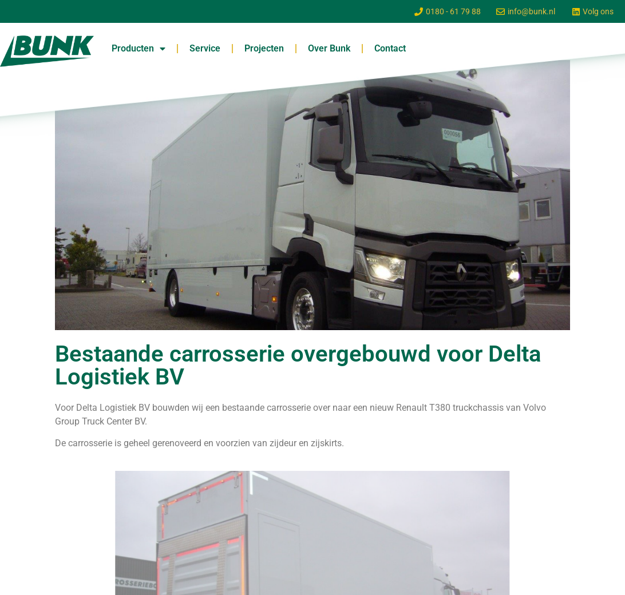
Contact (390, 48)
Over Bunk (329, 48)
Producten (138, 48)
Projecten (264, 48)
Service (204, 48)
